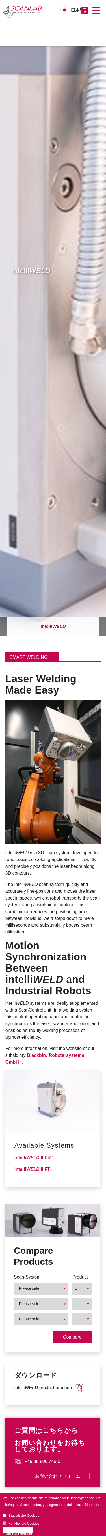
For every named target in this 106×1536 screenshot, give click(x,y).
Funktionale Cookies (23, 1524)
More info (92, 1505)
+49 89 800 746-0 (42, 1461)
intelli (53, 626)
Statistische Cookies (23, 1516)
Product (80, 1277)
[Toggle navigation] (96, 10)
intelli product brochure (43, 1387)
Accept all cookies (19, 1530)
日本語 (77, 10)
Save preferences (19, 1533)
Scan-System (27, 1277)
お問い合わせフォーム (57, 1476)
